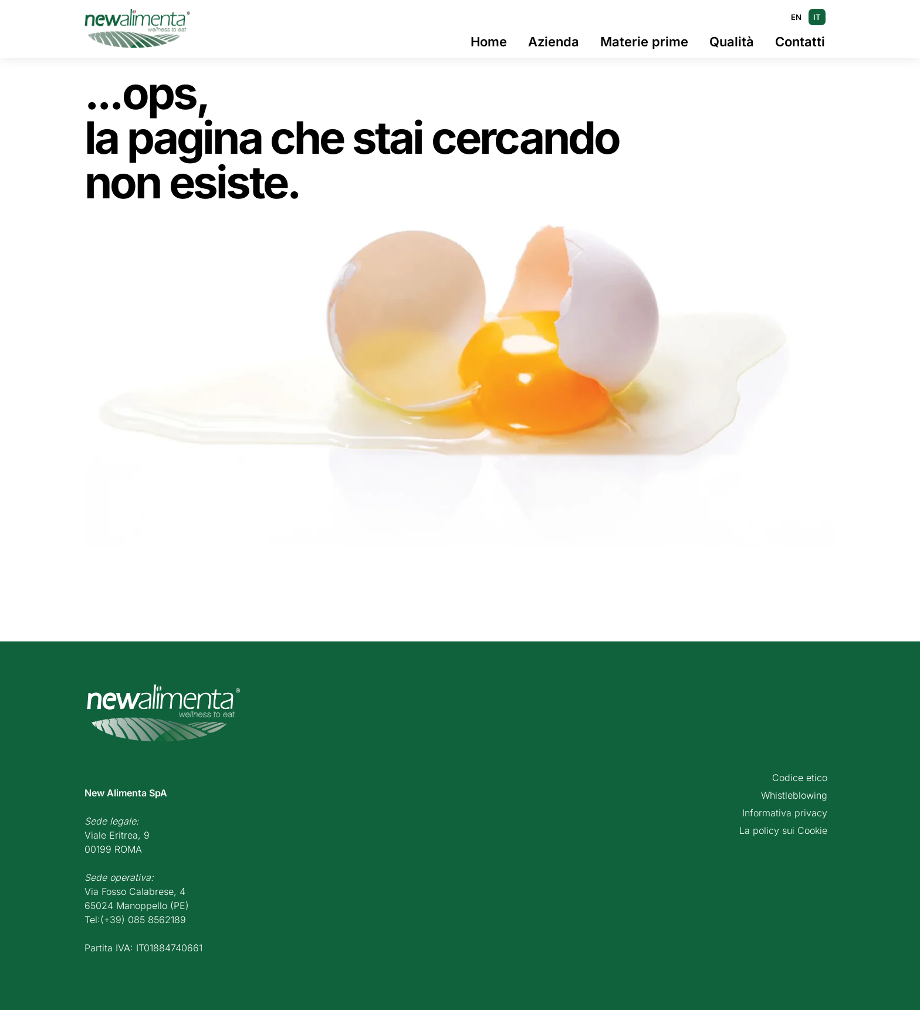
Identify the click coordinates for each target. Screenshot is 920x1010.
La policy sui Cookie (783, 830)
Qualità (731, 41)
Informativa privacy (784, 813)
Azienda (553, 41)
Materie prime (644, 41)
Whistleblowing (794, 795)
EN (796, 17)
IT (817, 17)
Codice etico (799, 777)
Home (489, 41)
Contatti (800, 41)
